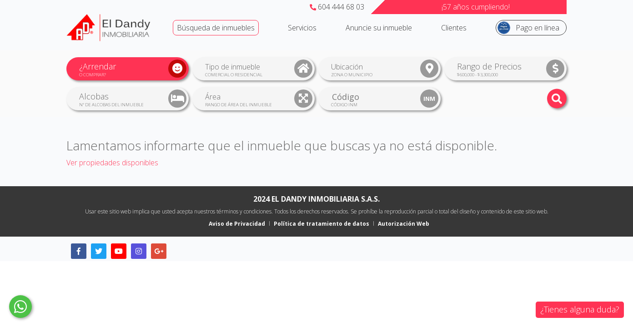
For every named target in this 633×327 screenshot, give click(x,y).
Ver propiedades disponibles (112, 163)
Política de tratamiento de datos (321, 224)
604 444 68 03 (337, 7)
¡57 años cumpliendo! (476, 7)
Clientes (454, 28)
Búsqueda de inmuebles (216, 28)
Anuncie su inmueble (379, 28)
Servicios (302, 28)
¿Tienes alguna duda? (579, 309)
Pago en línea (537, 28)
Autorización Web (403, 224)
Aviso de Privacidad (237, 224)
